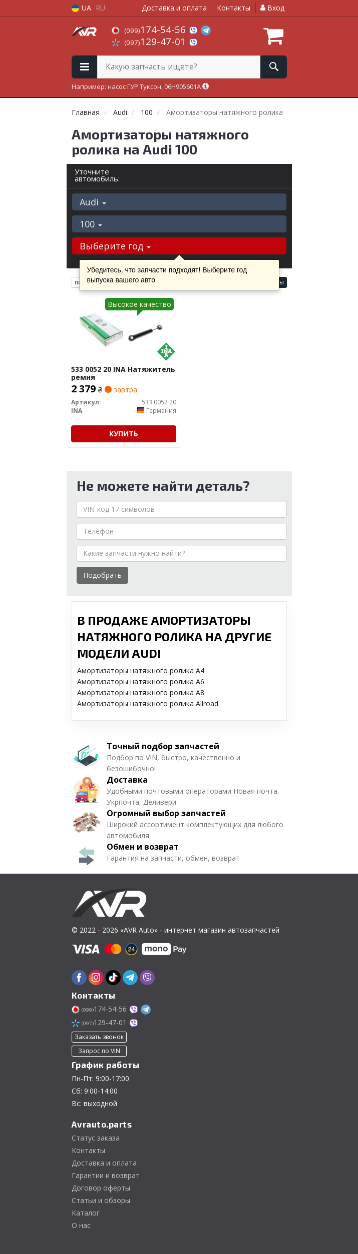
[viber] (147, 977)
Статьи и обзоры (101, 1200)
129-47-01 (150, 41)
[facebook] (79, 977)
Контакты (233, 7)
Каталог (86, 1213)
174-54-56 (150, 29)
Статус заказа (96, 1138)
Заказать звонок (99, 1037)
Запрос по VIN (99, 1051)
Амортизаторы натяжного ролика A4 (140, 670)
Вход (272, 7)
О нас (81, 1225)
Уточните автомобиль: (97, 174)
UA (81, 7)
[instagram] (96, 977)
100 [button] (91, 224)
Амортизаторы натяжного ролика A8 (140, 692)
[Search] (273, 66)
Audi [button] (93, 202)
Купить (123, 433)
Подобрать (102, 575)
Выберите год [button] (115, 246)
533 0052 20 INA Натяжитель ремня (123, 373)
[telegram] (130, 977)
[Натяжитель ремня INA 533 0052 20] (123, 329)
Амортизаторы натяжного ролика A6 (140, 681)
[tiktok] (113, 977)
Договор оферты (101, 1188)
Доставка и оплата (174, 7)
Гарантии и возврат (106, 1175)
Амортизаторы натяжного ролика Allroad (147, 703)
